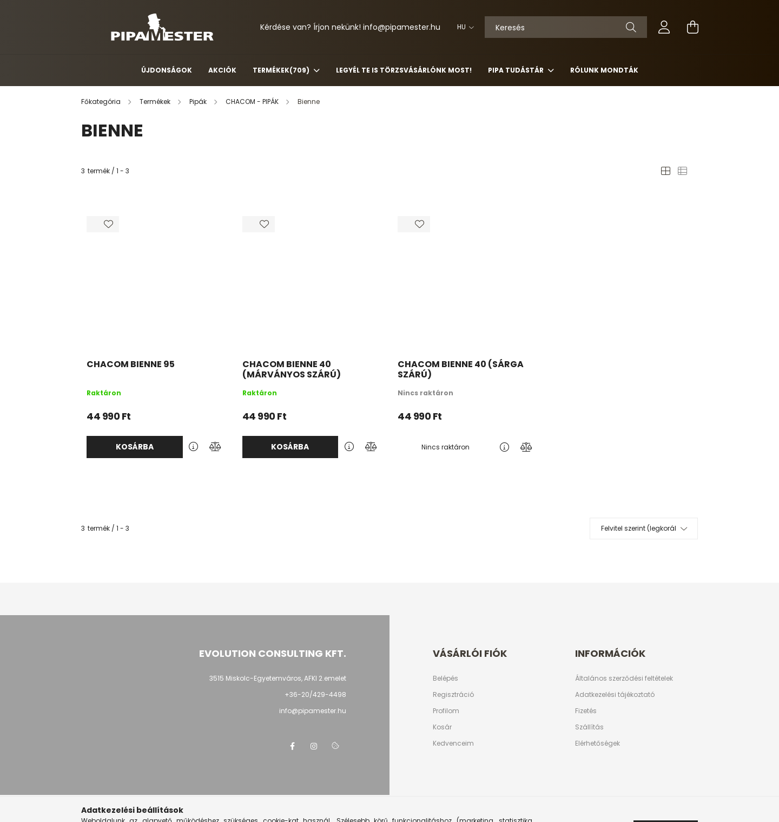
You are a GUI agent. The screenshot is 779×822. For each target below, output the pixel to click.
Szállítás (589, 727)
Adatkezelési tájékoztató (615, 695)
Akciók (222, 70)
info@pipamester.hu (312, 710)
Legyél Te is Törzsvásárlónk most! (404, 70)
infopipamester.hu (401, 27)
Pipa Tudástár (516, 70)
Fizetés (586, 711)
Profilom (446, 711)
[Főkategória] (101, 101)
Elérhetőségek (597, 743)
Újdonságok (166, 70)
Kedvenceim (453, 743)
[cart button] (692, 27)
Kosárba (135, 446)
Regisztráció (453, 695)
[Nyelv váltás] (463, 27)
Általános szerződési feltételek (624, 678)
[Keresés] (566, 27)
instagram (314, 746)
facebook (292, 746)
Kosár (442, 727)
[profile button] (664, 27)
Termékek (282, 70)
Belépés (445, 678)
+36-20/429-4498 (315, 694)
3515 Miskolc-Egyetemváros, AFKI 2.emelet (277, 678)
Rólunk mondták (604, 70)
